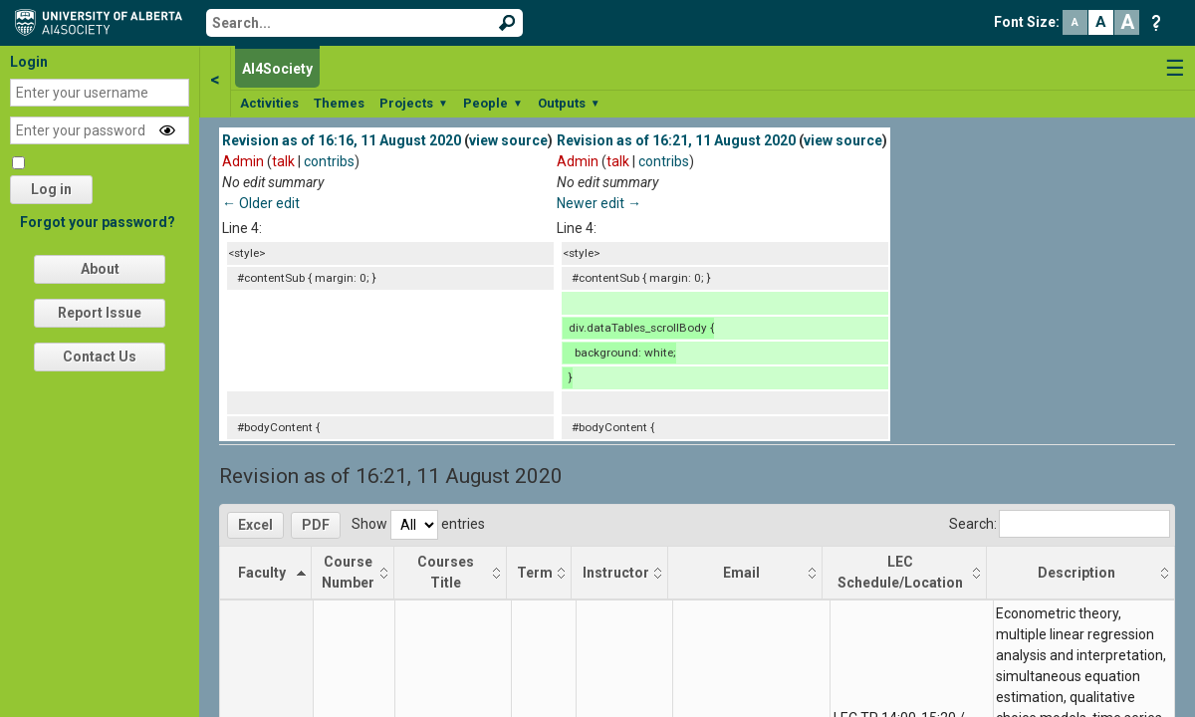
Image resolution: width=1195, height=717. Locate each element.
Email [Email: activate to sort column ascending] (741, 573)
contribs (329, 161)
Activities (269, 103)
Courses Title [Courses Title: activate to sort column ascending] (445, 572)
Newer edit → (599, 203)
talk (283, 161)
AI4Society (277, 69)
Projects (413, 103)
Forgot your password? (97, 222)
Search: (1059, 524)
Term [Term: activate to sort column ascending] (535, 573)
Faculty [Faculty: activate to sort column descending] (262, 573)
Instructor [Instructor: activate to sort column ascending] (616, 573)
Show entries (418, 524)
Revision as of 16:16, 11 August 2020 (341, 140)
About (100, 269)
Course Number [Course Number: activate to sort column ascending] (348, 572)
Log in (51, 189)
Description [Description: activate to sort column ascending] (1076, 573)
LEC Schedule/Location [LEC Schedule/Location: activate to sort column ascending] (900, 572)
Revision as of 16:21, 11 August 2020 (676, 140)
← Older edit (261, 203)
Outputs (569, 103)
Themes (339, 103)
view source (508, 140)
